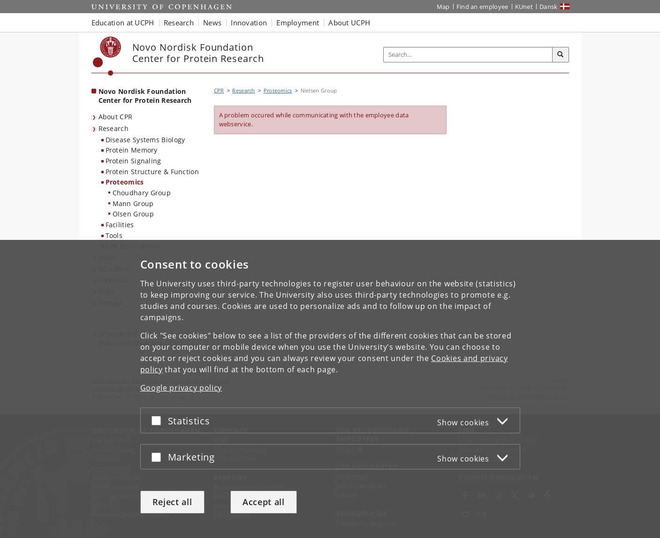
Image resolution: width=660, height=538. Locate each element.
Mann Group (133, 203)
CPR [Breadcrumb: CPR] (219, 90)
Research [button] (179, 22)
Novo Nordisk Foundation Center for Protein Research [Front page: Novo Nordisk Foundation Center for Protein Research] (145, 96)
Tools (114, 235)
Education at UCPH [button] (122, 22)
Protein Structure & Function (152, 171)
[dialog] (330, 389)
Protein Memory (132, 150)
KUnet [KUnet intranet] (524, 6)
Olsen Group (133, 213)
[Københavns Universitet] (107, 56)
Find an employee (482, 6)
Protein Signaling (133, 160)
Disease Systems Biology (145, 139)
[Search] (560, 55)
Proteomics (125, 181)
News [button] (212, 22)
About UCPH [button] (349, 22)
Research (114, 128)
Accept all (264, 501)
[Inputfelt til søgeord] (468, 54)
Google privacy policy (181, 388)
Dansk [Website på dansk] (548, 6)
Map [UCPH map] (443, 6)
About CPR (116, 116)
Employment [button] (297, 22)
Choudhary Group (142, 192)
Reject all (172, 501)
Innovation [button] (249, 22)
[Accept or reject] (159, 420)
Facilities (120, 224)
